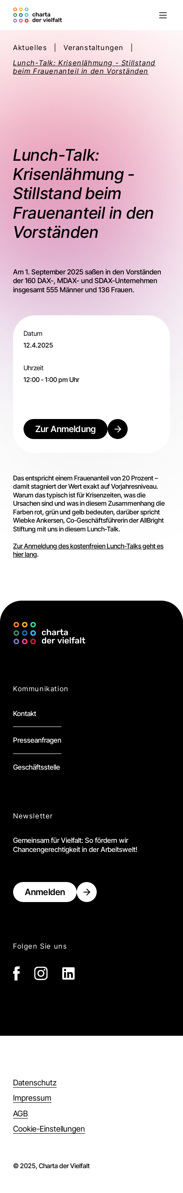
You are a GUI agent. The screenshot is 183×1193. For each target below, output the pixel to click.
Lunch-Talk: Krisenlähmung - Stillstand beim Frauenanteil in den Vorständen (84, 67)
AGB (20, 1113)
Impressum (32, 1097)
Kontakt (24, 713)
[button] (117, 15)
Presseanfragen (37, 740)
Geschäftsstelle (36, 767)
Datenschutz (35, 1082)
